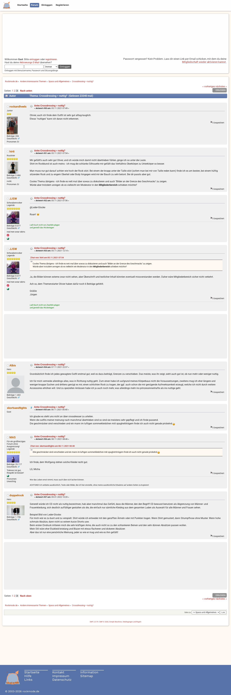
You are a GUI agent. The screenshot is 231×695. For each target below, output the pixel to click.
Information (89, 672)
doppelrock (16, 495)
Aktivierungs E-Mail (29, 62)
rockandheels (18, 106)
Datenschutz (61, 679)
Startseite (31, 672)
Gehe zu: (187, 612)
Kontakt (58, 672)
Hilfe (27, 676)
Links (28, 679)
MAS (12, 437)
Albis (12, 365)
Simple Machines (115, 622)
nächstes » (221, 86)
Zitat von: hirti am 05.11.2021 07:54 (47, 257)
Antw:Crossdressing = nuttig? (49, 105)
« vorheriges (208, 86)
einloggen (34, 59)
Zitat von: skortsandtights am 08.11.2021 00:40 (52, 446)
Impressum (60, 676)
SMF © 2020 (103, 622)
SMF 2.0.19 (94, 622)
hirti (11, 151)
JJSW (13, 198)
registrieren (51, 59)
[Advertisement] (115, 34)
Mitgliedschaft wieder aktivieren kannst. (204, 61)
